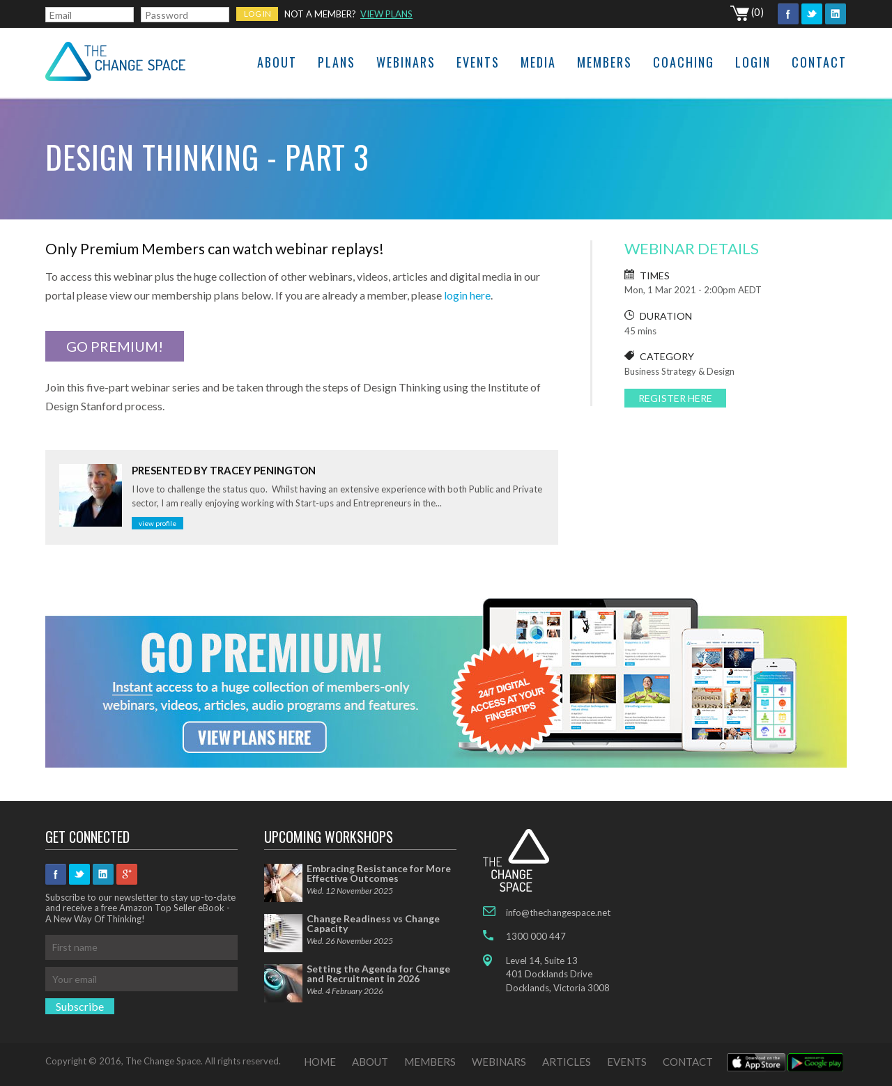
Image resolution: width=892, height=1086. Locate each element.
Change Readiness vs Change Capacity (373, 923)
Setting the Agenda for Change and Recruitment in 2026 (378, 973)
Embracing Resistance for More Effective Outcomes (379, 873)
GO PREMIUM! (114, 346)
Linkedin (835, 13)
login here (467, 295)
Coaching (683, 62)
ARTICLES (566, 1061)
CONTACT (688, 1061)
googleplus (126, 874)
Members (604, 62)
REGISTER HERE (675, 398)
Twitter (811, 13)
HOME (320, 1061)
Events (478, 62)
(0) (747, 12)
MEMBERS (430, 1061)
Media (538, 62)
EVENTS (627, 1061)
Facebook (788, 13)
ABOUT (370, 1061)
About (277, 62)
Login (753, 62)
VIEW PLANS (386, 14)
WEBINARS (499, 1061)
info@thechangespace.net (558, 912)
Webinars (406, 62)
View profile (157, 523)
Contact (819, 62)
